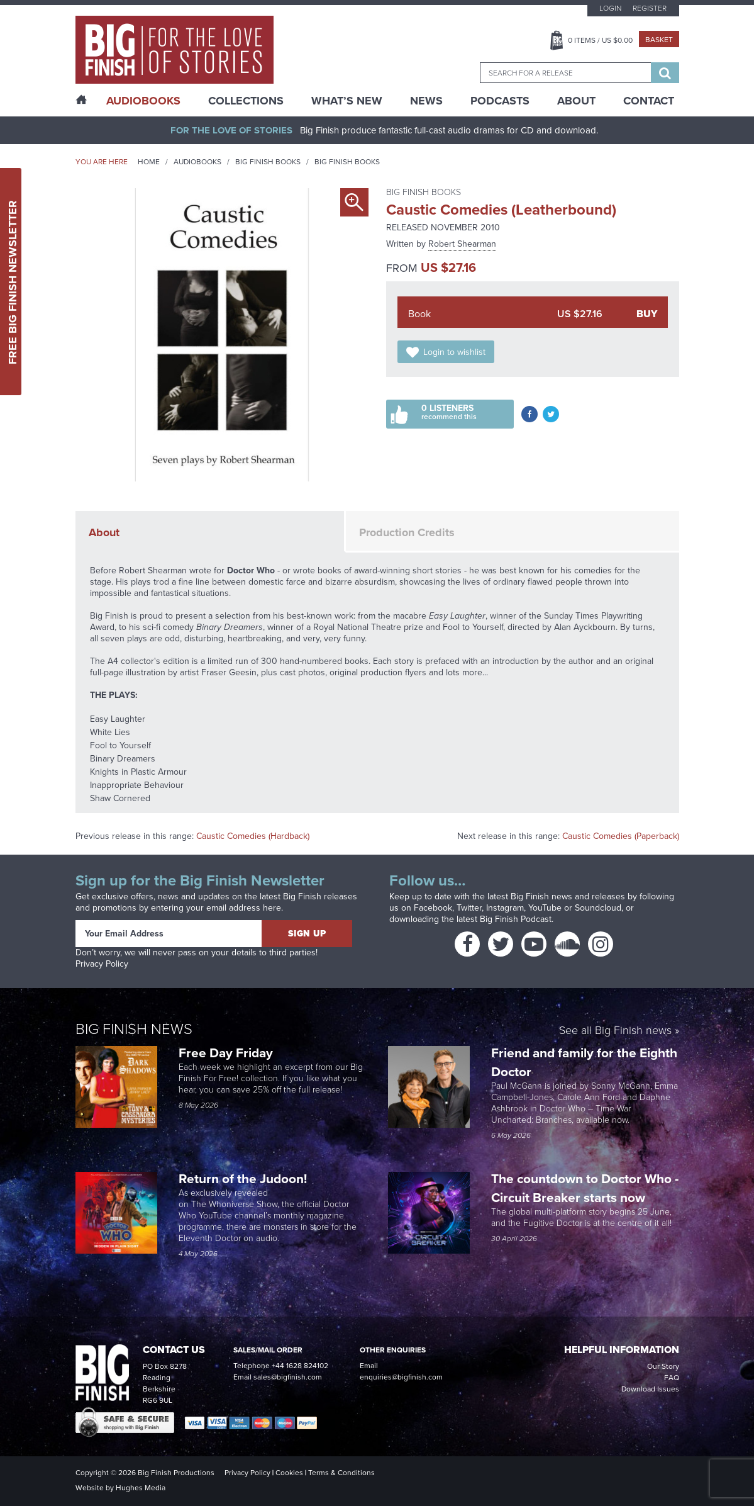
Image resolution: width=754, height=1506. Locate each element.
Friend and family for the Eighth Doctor (584, 1062)
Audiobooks (197, 161)
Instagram (505, 907)
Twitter (469, 907)
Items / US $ (600, 40)
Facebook (433, 907)
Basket (659, 39)
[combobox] (565, 72)
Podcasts (499, 100)
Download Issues (650, 1389)
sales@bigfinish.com (287, 1377)
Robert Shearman (462, 243)
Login (610, 8)
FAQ (671, 1377)
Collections (246, 100)
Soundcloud (598, 907)
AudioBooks (143, 100)
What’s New (346, 100)
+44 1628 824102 (300, 1365)
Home (149, 161)
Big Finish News (133, 1029)
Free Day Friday (226, 1052)
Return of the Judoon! (244, 1178)
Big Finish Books (268, 161)
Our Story (663, 1366)
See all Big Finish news (615, 1031)
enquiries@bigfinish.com (401, 1377)
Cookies (289, 1472)
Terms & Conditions (341, 1472)
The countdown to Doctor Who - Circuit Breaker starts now (585, 1188)
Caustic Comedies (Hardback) (252, 836)
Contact (648, 100)
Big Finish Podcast (516, 919)
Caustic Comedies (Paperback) (620, 836)
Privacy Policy (101, 963)
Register (650, 8)
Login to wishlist (454, 352)
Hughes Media (140, 1487)
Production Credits (407, 532)
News (426, 100)
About (576, 100)
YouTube (545, 907)
